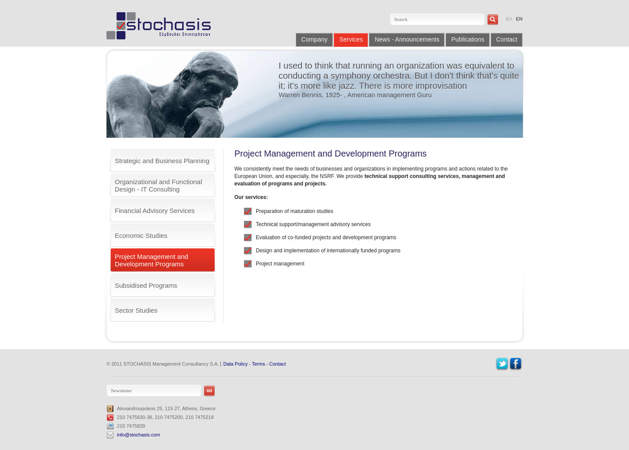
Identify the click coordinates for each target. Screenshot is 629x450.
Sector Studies (136, 310)
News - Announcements (407, 39)
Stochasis (161, 26)
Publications (467, 39)
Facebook (516, 364)
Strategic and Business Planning (162, 160)
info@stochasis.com (138, 434)
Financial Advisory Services (155, 210)
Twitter (502, 364)
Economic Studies (141, 235)
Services (351, 39)
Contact (506, 39)
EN (519, 18)
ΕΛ (509, 18)
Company (314, 39)
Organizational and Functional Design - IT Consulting (158, 185)
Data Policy (235, 363)
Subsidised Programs (146, 285)
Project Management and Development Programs (151, 260)
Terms (258, 363)
